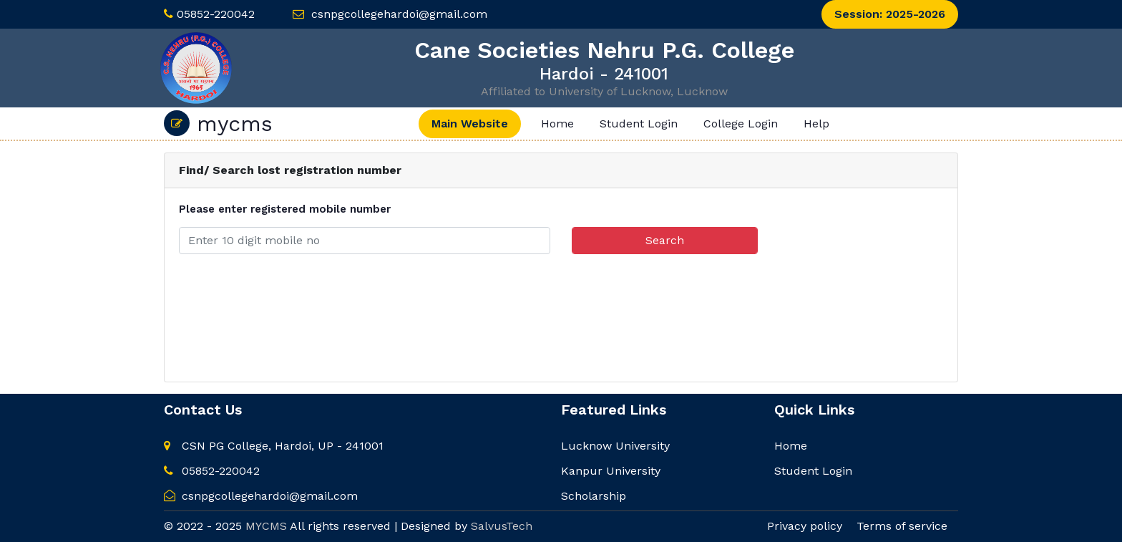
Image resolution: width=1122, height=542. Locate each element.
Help (816, 123)
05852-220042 (216, 14)
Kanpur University (610, 471)
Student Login (639, 123)
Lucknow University (615, 446)
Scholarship (593, 496)
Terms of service (902, 526)
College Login (740, 123)
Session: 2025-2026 (889, 14)
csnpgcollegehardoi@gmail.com (399, 14)
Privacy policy (804, 526)
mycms (218, 123)
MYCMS (266, 526)
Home (557, 123)
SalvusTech (501, 526)
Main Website (469, 123)
